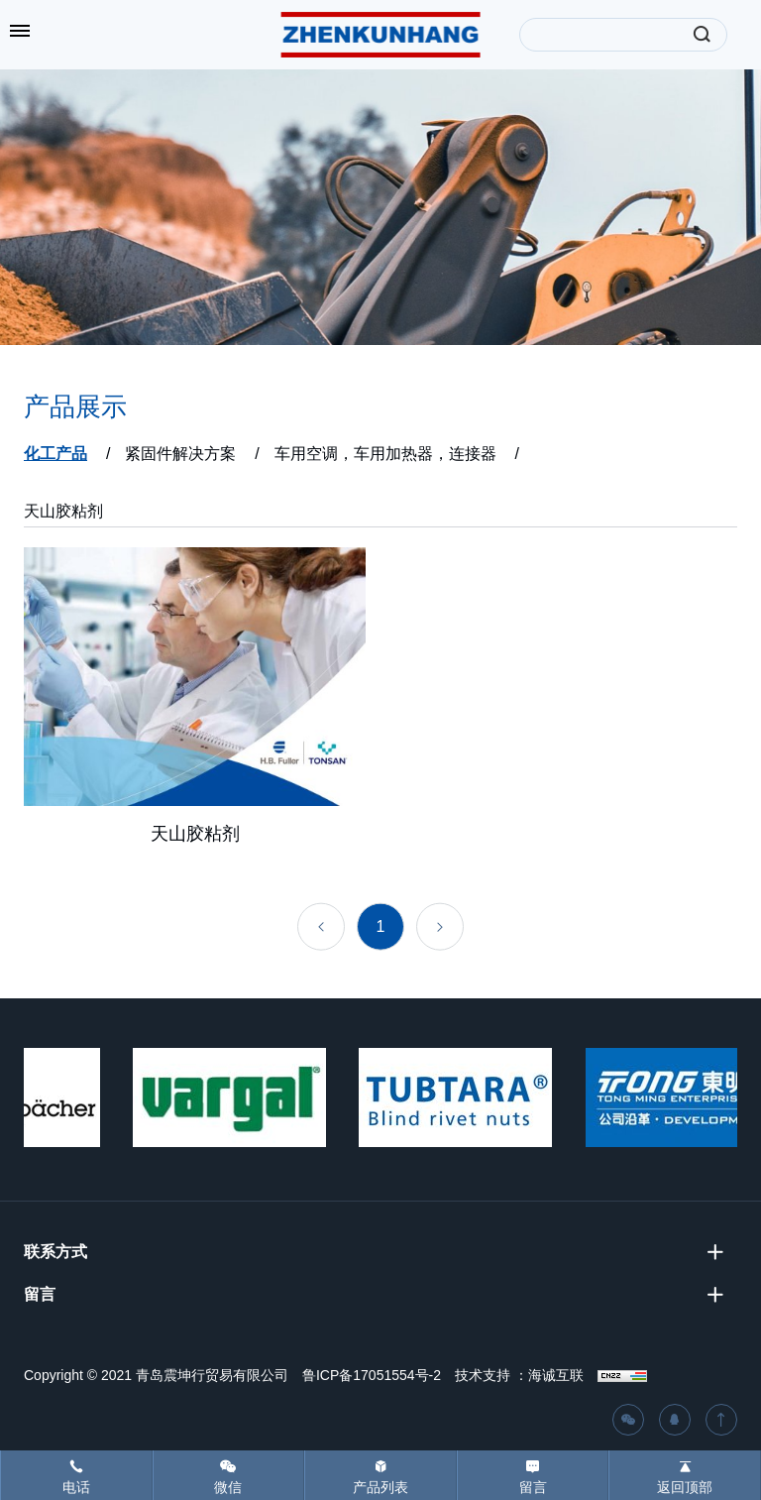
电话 (76, 1487)
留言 (533, 1487)
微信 (228, 1487)
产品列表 (380, 1487)
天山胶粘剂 (63, 511)
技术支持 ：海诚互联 (519, 1375)
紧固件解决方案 (180, 453)
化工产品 (55, 453)
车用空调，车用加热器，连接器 (385, 453)
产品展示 (75, 407)
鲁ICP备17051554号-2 (371, 1375)
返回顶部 (684, 1487)
